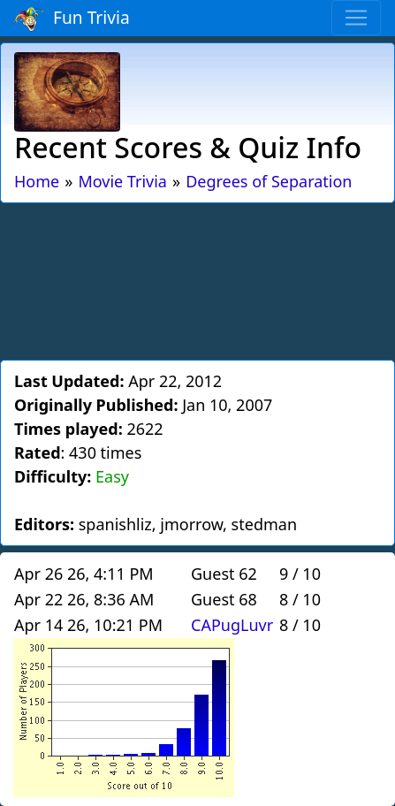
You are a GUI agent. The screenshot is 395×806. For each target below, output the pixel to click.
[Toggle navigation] (356, 17)
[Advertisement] (198, 278)
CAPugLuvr (232, 624)
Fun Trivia (72, 18)
